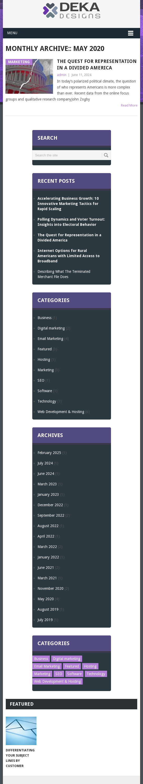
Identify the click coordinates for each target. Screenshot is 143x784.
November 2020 (50, 588)
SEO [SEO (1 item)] (58, 674)
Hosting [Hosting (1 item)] (90, 666)
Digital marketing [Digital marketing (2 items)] (66, 659)
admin (61, 75)
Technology (47, 401)
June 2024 (46, 473)
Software (45, 391)
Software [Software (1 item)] (74, 674)
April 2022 (46, 536)
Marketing (46, 370)
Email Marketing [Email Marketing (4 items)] (47, 666)
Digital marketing (51, 328)
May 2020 (46, 599)
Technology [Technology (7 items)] (96, 674)
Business (44, 318)
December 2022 (50, 505)
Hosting (44, 359)
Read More (129, 105)
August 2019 (48, 609)
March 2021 (47, 578)
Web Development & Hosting (61, 412)
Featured (45, 349)
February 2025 (49, 453)
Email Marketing (50, 339)
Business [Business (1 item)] (41, 659)
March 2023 (47, 484)
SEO (41, 380)
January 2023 (48, 494)
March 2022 (47, 547)
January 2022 (48, 557)
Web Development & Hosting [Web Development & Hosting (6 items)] (57, 681)
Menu (12, 33)
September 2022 (51, 515)
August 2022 (48, 526)
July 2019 (45, 620)
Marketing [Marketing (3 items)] (42, 674)
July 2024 (45, 463)
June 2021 (46, 567)
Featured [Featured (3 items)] (72, 666)
